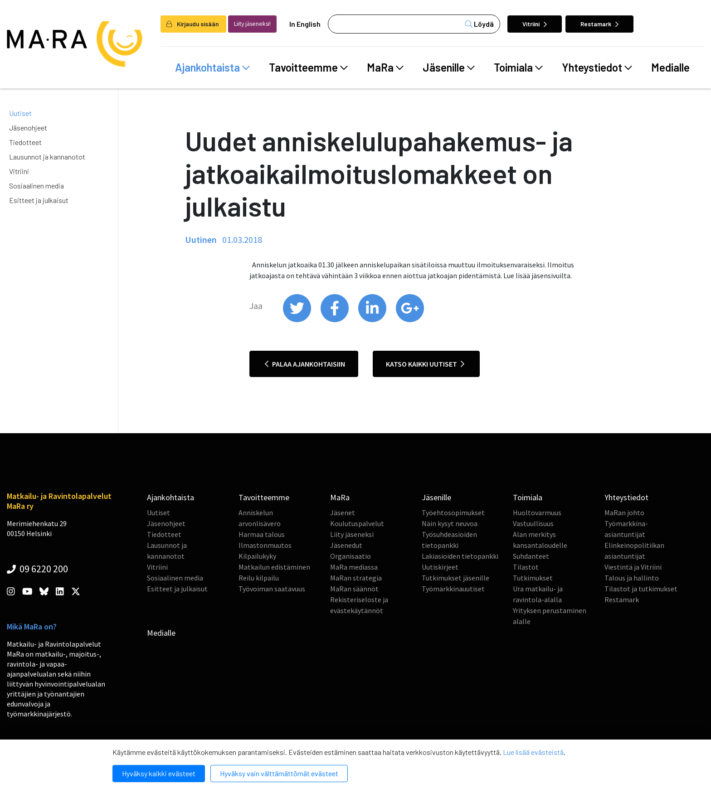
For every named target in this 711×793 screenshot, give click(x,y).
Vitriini (534, 24)
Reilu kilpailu (259, 577)
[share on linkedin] (373, 319)
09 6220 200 (37, 569)
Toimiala (518, 67)
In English (305, 23)
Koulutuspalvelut (357, 523)
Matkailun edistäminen (274, 566)
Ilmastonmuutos (265, 545)
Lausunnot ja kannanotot (47, 156)
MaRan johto (624, 512)
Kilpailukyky (257, 556)
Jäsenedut (346, 545)
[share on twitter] (298, 319)
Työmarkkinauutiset (453, 588)
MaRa (385, 67)
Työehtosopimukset (453, 512)
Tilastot (526, 566)
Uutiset (20, 113)
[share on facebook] (335, 319)
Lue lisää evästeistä (533, 752)
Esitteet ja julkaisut (38, 200)
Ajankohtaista (212, 67)
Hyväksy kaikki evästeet (158, 773)
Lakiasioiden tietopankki (460, 556)
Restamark (599, 24)
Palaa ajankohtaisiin (305, 363)
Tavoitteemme (308, 67)
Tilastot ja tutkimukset (640, 588)
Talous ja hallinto (631, 577)
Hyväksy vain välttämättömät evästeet (279, 773)
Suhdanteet (531, 556)
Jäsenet (342, 512)
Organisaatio (350, 556)
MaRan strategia (356, 577)
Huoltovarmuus (537, 512)
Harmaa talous (262, 534)
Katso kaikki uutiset (425, 363)
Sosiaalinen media (36, 185)
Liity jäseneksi (352, 534)
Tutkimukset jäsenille (455, 577)
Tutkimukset (533, 577)
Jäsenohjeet (28, 127)
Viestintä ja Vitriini (633, 566)
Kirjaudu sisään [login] (192, 24)
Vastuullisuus (533, 523)
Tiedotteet (25, 142)
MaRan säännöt (354, 588)
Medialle (670, 67)
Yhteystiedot (597, 67)
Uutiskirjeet (440, 566)
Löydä (479, 23)
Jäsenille (449, 67)
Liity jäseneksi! (252, 24)
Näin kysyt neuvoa (449, 523)
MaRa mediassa (354, 566)
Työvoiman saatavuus (272, 588)
